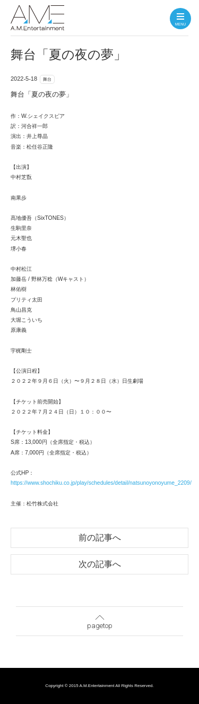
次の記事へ (100, 564)
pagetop (100, 619)
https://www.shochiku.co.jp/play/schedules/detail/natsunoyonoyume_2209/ (101, 483)
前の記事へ (100, 538)
